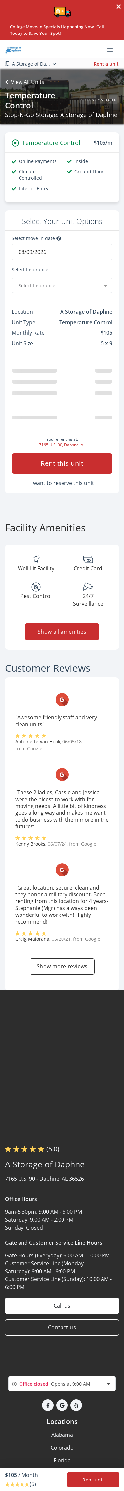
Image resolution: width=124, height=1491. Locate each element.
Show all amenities (62, 631)
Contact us (62, 1327)
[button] (48, 1405)
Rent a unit (106, 64)
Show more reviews (62, 966)
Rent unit (93, 1480)
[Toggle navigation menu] (113, 50)
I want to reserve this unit (62, 482)
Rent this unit (62, 463)
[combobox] (62, 285)
